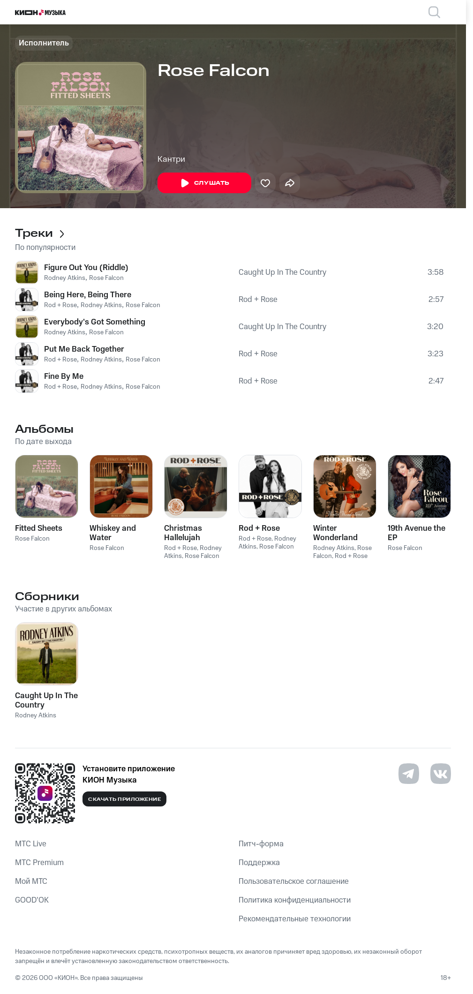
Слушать (204, 183)
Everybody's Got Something (94, 322)
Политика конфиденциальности (295, 900)
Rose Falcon (106, 278)
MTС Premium (39, 862)
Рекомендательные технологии (295, 919)
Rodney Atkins (64, 278)
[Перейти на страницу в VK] (440, 773)
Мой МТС (31, 881)
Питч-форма (261, 844)
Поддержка (259, 862)
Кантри (171, 159)
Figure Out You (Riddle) (86, 267)
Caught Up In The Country (282, 272)
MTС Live (30, 844)
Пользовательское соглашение (294, 881)
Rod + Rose (60, 305)
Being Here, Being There (87, 295)
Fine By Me (63, 376)
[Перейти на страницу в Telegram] (408, 773)
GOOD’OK (32, 900)
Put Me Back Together (84, 349)
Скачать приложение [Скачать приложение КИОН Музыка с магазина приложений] (124, 799)
